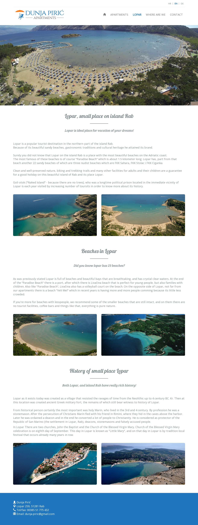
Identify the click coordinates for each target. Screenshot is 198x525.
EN (175, 3)
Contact (176, 14)
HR (169, 3)
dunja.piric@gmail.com (40, 514)
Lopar (137, 14)
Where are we (155, 14)
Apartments (119, 14)
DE (182, 3)
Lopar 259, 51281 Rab (28, 506)
